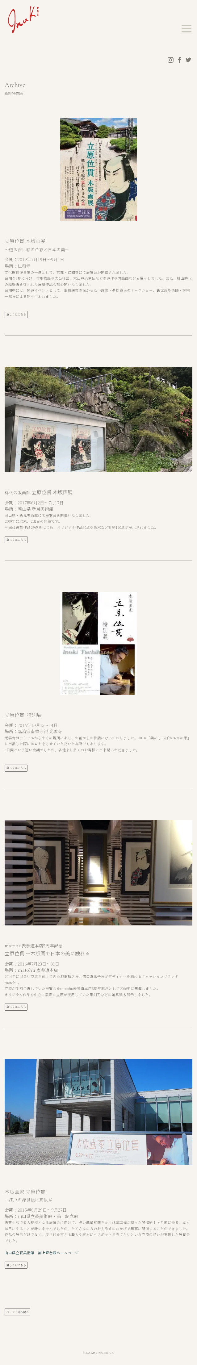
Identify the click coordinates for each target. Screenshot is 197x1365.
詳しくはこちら (16, 314)
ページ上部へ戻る (17, 1312)
